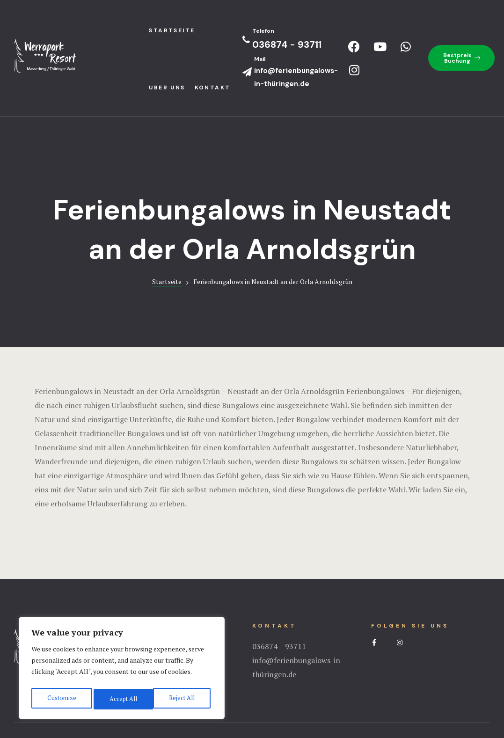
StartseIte (172, 30)
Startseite (167, 224)
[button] (461, 58)
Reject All (121, 698)
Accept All (182, 698)
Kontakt (213, 87)
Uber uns (167, 87)
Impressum (252, 693)
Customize (60, 698)
